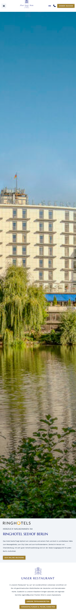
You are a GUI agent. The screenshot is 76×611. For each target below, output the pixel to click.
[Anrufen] (55, 6)
